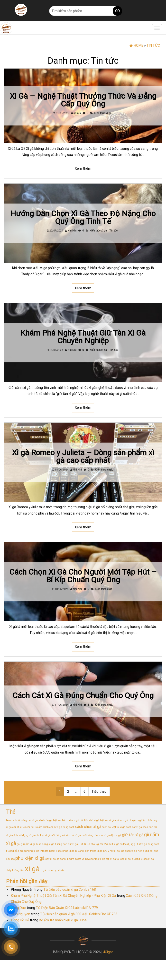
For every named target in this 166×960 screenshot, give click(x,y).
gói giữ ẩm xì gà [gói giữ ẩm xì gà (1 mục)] (26, 844)
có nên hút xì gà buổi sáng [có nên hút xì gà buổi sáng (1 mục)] (77, 835)
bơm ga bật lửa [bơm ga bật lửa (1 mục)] (52, 820)
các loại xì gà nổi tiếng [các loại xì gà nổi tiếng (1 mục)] (49, 835)
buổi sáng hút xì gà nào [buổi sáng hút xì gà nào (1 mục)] (29, 820)
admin (77, 113)
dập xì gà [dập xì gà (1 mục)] (116, 835)
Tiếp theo (99, 791)
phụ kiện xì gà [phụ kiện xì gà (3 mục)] (30, 858)
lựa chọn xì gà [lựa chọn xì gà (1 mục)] (128, 851)
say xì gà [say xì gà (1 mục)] (50, 859)
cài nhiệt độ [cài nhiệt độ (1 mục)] (19, 827)
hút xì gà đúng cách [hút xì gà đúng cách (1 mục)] (148, 844)
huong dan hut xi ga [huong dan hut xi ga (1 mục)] (66, 844)
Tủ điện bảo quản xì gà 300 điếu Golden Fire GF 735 (78, 914)
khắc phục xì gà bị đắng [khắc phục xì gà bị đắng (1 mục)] (70, 851)
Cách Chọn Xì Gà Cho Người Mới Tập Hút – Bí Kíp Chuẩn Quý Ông (83, 575)
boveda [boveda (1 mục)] (10, 820)
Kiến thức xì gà (102, 113)
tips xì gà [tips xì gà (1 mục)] (99, 859)
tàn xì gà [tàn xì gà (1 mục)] (111, 859)
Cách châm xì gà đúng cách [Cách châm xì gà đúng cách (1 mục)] (58, 827)
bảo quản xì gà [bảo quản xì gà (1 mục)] (70, 820)
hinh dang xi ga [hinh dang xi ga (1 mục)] (45, 844)
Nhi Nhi (71, 230)
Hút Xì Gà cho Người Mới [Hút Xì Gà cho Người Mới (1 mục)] (94, 844)
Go (117, 11)
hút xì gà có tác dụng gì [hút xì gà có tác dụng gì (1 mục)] (122, 844)
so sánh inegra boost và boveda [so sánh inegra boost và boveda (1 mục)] (75, 859)
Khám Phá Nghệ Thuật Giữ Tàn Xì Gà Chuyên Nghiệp (83, 336)
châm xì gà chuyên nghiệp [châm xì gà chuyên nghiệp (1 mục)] (130, 820)
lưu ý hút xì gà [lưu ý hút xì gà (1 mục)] (111, 851)
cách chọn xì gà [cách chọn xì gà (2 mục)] (88, 826)
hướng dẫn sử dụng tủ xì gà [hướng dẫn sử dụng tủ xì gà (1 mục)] (22, 851)
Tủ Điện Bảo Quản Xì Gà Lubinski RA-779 (67, 908)
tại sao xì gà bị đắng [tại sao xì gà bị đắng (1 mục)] (128, 859)
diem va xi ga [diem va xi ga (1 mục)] (102, 835)
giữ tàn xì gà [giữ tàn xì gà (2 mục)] (132, 835)
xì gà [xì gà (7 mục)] (32, 869)
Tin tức (113, 230)
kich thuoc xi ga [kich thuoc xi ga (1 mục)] (93, 851)
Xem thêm (83, 168)
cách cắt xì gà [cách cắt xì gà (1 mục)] (134, 827)
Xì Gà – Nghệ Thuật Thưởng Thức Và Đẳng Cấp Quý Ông (83, 99)
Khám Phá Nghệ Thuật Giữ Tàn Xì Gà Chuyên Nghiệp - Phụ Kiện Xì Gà (63, 896)
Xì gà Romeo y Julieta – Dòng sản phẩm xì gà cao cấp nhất (83, 456)
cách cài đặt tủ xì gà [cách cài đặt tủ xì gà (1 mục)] (113, 827)
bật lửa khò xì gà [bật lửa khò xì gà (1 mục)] (89, 820)
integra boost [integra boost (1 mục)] (47, 851)
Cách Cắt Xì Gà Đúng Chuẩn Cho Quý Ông (83, 695)
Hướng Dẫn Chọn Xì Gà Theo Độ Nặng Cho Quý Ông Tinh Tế (83, 217)
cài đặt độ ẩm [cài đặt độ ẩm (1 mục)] (34, 827)
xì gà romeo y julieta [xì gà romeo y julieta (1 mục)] (52, 870)
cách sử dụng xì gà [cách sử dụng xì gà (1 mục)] (23, 835)
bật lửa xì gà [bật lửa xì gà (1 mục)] (107, 820)
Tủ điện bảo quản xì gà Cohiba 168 (69, 889)
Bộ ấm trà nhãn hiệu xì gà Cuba (63, 920)
